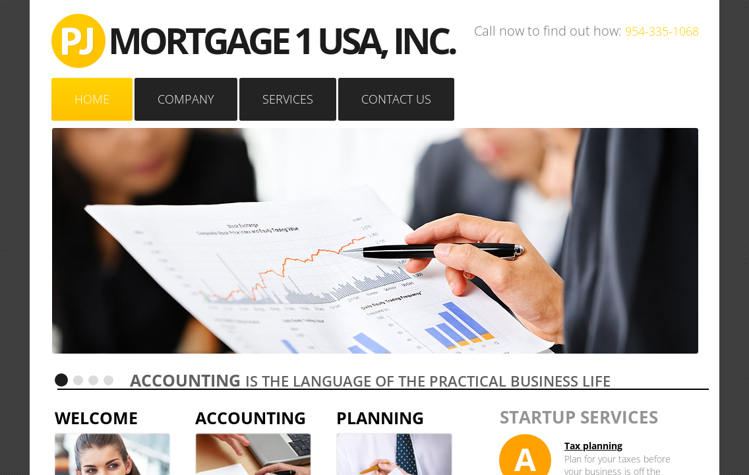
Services (287, 99)
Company (186, 99)
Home (92, 99)
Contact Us (396, 99)
